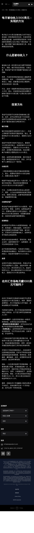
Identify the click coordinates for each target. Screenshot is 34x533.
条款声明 (17, 489)
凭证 (4, 433)
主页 (3, 10)
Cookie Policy (18, 496)
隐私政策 (17, 492)
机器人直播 (6, 416)
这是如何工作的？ (8, 410)
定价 (4, 421)
